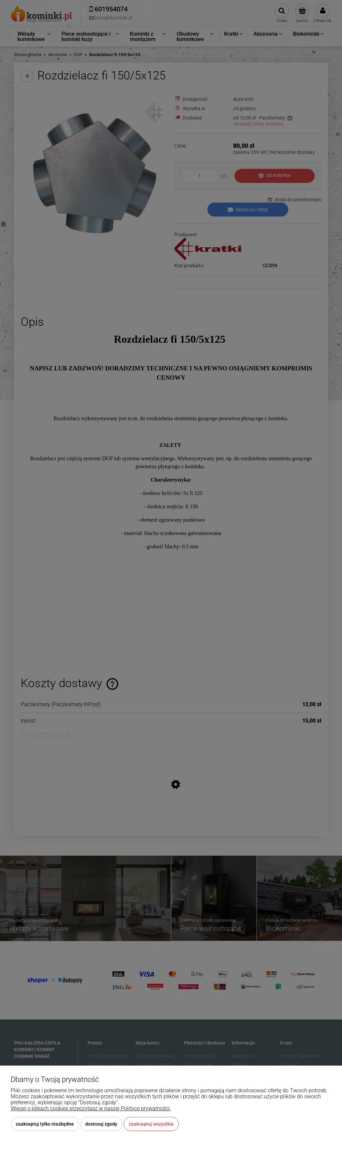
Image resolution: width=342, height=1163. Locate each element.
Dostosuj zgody (101, 1124)
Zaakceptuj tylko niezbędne (45, 1124)
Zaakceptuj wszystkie (151, 1124)
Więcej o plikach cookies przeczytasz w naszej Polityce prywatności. (91, 1108)
